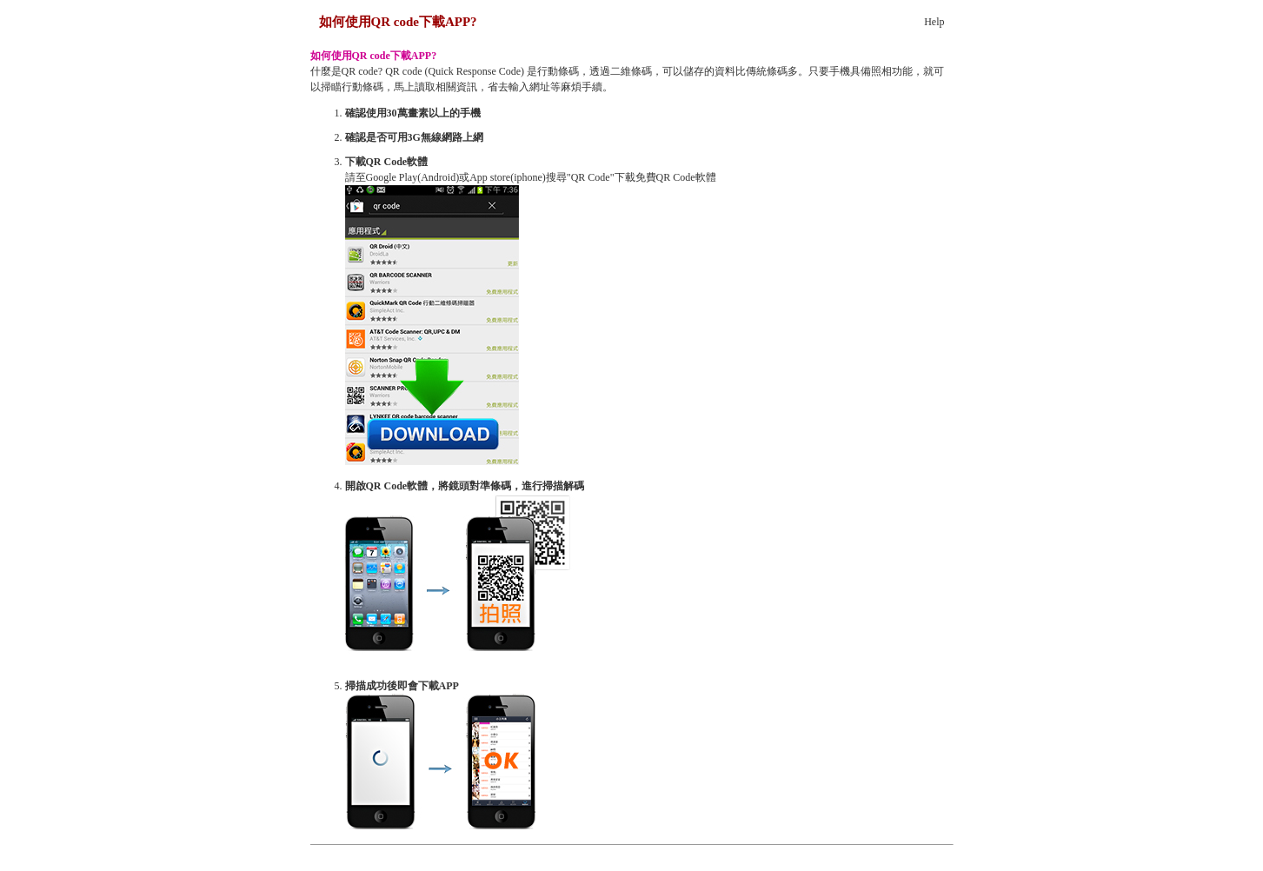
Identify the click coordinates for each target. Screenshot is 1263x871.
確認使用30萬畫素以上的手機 (413, 113)
